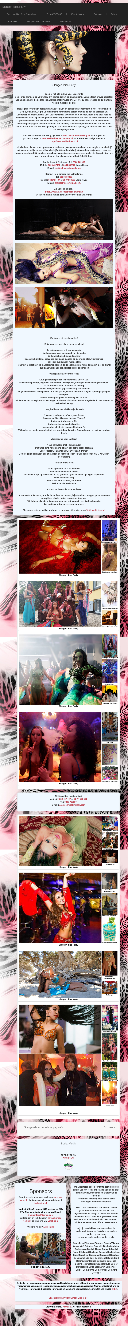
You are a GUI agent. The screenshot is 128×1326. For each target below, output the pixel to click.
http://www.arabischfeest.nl (64, 141)
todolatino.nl (40, 1203)
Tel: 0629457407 (54, 14)
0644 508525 (69, 165)
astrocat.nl (48, 1227)
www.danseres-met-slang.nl (76, 135)
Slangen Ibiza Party (14, 6)
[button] (43, 1129)
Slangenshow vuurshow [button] (38, 21)
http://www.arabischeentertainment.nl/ (64, 192)
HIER (114, 1289)
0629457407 (54, 180)
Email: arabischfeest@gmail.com (22, 14)
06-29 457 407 (64, 799)
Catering (98, 14)
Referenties (12, 21)
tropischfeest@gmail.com (40, 1215)
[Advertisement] (67, 1318)
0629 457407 (54, 165)
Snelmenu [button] (65, 21)
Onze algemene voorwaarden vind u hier (68, 1298)
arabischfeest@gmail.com (68, 168)
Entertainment (77, 14)
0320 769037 (79, 162)
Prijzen (114, 14)
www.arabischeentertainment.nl (57, 138)
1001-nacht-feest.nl (95, 510)
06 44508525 (69, 180)
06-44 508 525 (80, 799)
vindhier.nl (68, 1158)
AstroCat (67, 1307)
